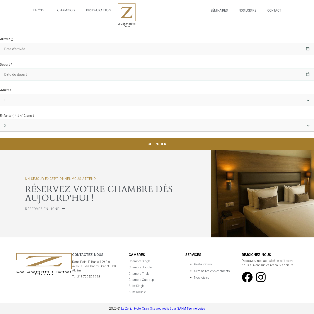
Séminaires (219, 10)
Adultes (5, 90)
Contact (274, 10)
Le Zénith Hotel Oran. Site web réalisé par (148, 308)
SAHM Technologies (191, 308)
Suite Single (136, 286)
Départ (6, 65)
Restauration (98, 10)
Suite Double (137, 292)
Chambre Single (139, 261)
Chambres (66, 10)
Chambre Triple (139, 273)
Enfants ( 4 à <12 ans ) (17, 116)
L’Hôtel (39, 10)
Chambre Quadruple (142, 279)
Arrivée (6, 39)
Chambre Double (140, 267)
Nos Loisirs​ (247, 10)
